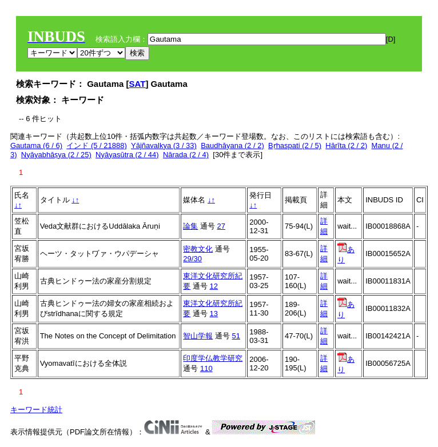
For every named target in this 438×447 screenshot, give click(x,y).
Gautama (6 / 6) (36, 145)
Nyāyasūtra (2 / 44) (127, 154)
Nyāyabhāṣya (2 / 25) (56, 154)
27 (221, 226)
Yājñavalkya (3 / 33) (164, 145)
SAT (137, 84)
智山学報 (198, 336)
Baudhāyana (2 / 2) (232, 145)
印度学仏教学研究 (212, 358)
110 (206, 368)
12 (214, 286)
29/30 (192, 258)
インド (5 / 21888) (96, 145)
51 (236, 336)
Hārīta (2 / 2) (346, 145)
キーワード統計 (36, 409)
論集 (190, 226)
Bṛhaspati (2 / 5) (294, 145)
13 (214, 313)
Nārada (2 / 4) (186, 154)
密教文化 (198, 249)
